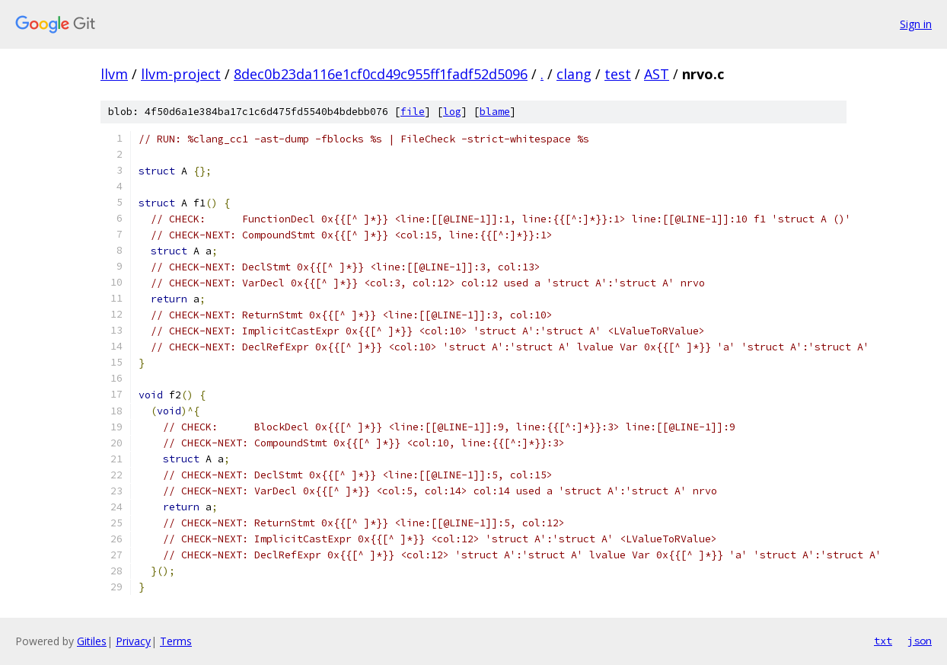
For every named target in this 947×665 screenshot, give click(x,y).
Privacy (133, 641)
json (919, 640)
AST (656, 74)
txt (883, 640)
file (412, 111)
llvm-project (181, 74)
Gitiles (92, 641)
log (452, 111)
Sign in (916, 24)
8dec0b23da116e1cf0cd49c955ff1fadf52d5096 (381, 74)
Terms (176, 641)
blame (495, 111)
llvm (114, 74)
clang (573, 74)
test (617, 74)
